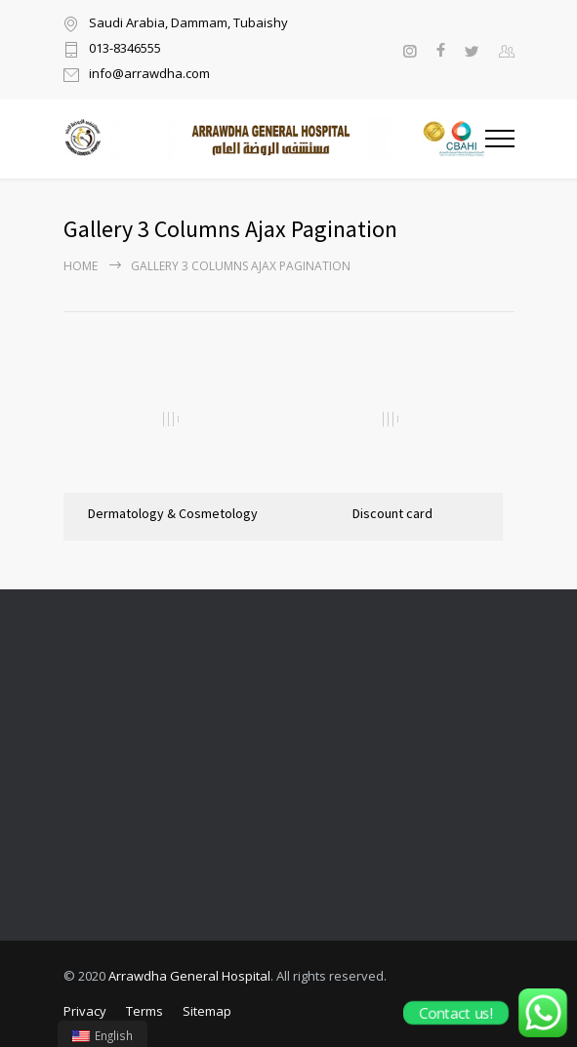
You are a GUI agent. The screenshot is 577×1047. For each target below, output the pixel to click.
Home (80, 266)
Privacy (84, 1011)
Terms (144, 1011)
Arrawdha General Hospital (189, 976)
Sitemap (207, 1011)
